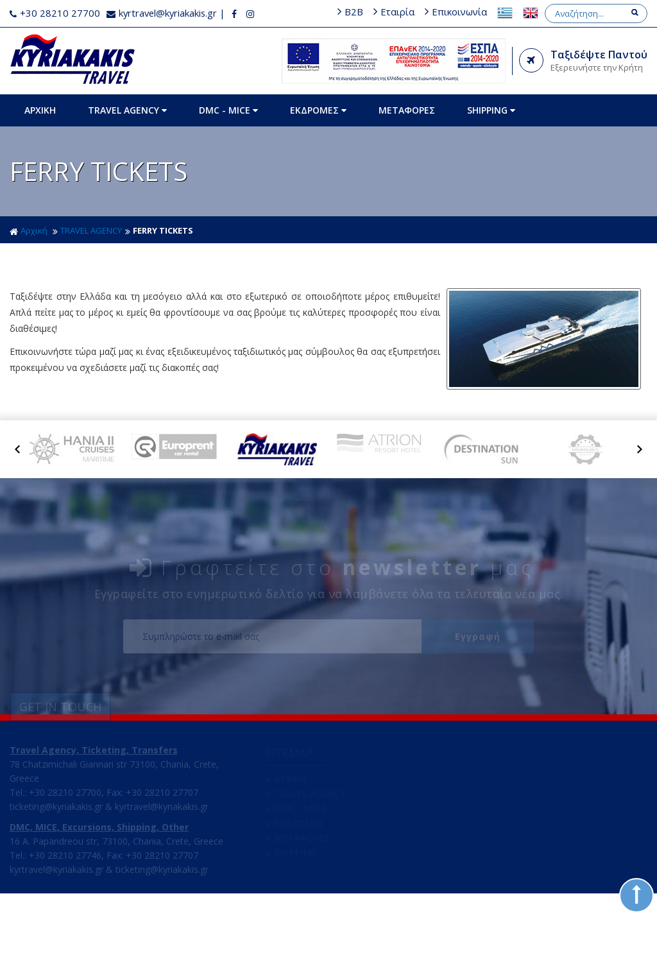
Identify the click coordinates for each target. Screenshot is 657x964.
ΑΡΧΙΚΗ (41, 127)
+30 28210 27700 (55, 12)
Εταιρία (501, 11)
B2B (457, 11)
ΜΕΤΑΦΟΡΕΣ (408, 127)
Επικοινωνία (564, 11)
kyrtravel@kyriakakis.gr (163, 12)
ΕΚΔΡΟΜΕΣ (319, 127)
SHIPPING (492, 127)
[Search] (592, 30)
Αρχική (28, 247)
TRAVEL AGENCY (128, 127)
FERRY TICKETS (163, 247)
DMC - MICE (229, 127)
